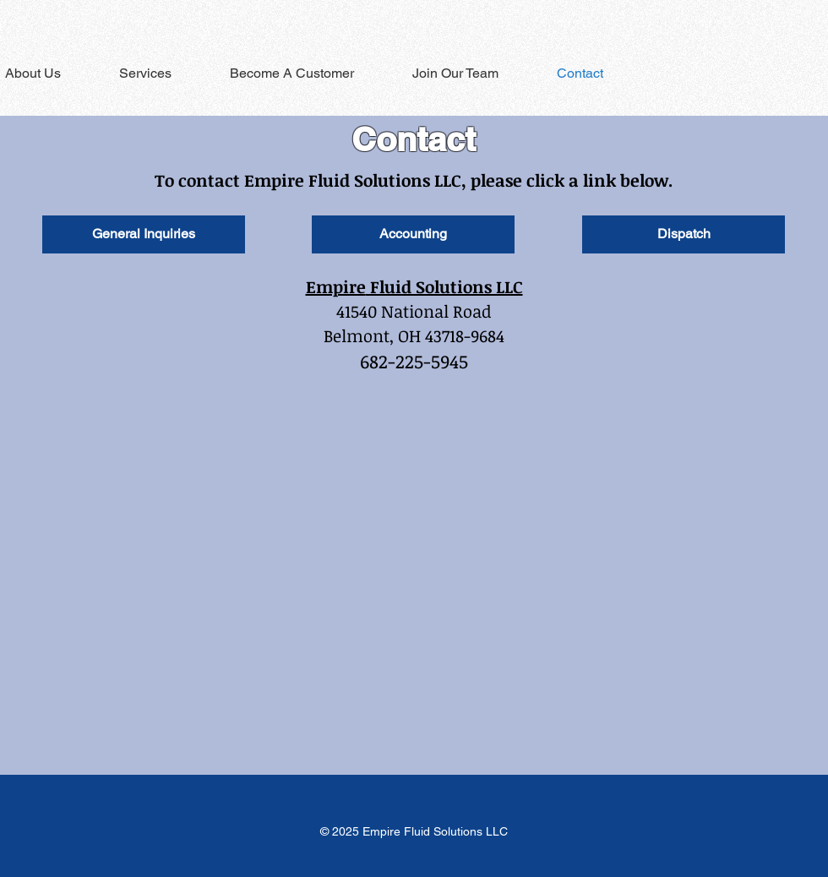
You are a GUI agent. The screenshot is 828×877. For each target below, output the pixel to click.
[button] (161, 73)
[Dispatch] (683, 234)
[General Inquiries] (143, 234)
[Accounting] (413, 234)
